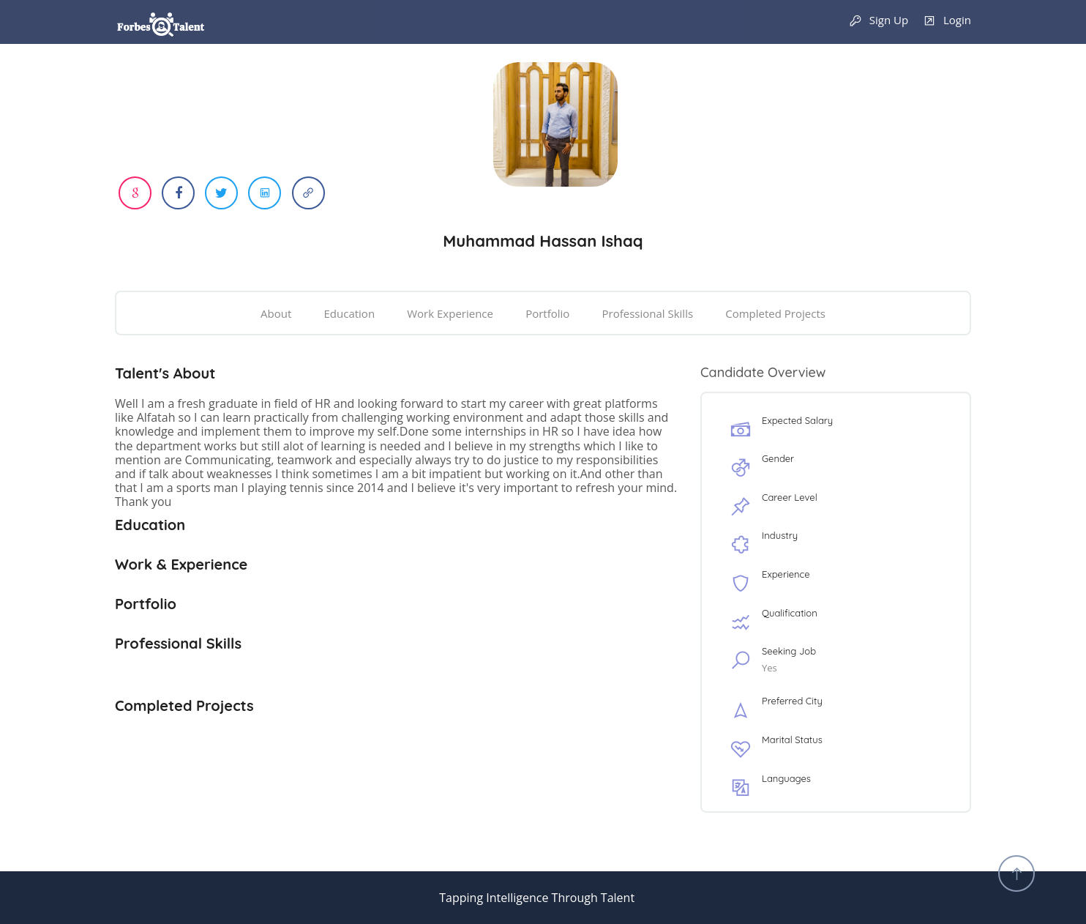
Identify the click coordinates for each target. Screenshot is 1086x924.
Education (349, 313)
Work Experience (450, 313)
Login (947, 21)
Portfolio (547, 313)
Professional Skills (647, 313)
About (276, 313)
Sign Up (878, 21)
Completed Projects (775, 313)
